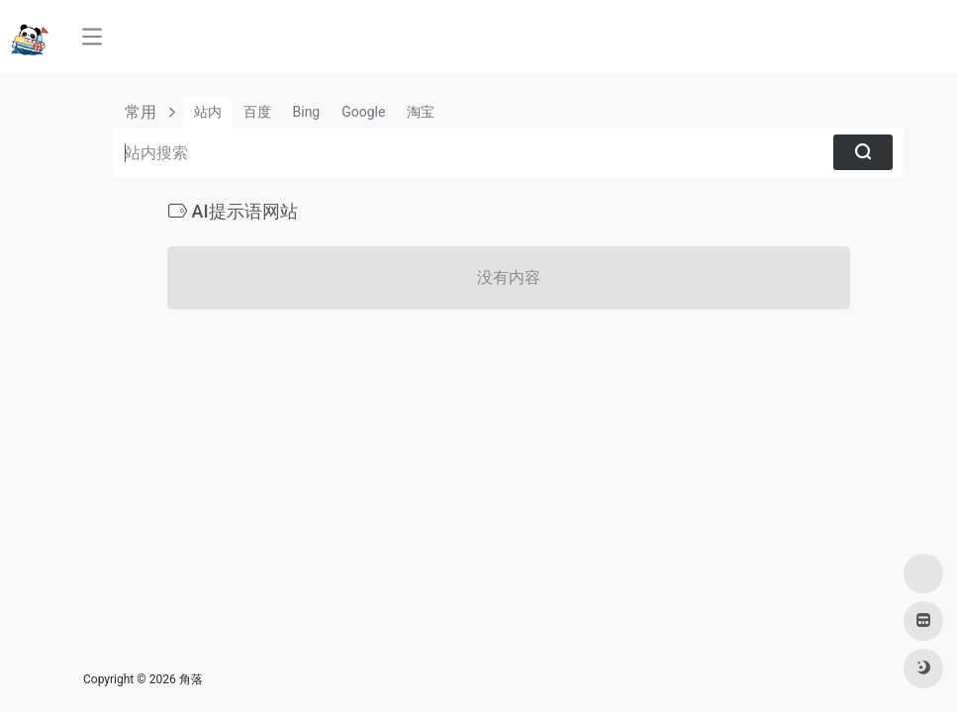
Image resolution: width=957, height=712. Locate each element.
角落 (191, 679)
